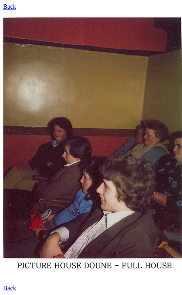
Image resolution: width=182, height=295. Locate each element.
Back (9, 6)
